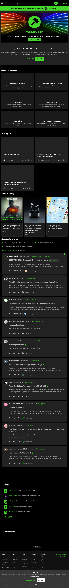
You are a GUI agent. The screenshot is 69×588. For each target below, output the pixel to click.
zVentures (33, 564)
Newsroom (33, 561)
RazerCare (24, 566)
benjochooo (12, 278)
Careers (33, 559)
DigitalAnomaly (13, 255)
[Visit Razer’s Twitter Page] (42, 564)
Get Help (24, 556)
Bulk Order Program (6, 567)
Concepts (14, 561)
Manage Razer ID (26, 568)
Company (33, 554)
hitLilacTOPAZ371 (14, 360)
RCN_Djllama (12, 500)
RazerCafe (4, 559)
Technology (14, 556)
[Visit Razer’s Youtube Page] (42, 567)
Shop (3, 554)
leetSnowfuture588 (15, 321)
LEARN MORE (30, 58)
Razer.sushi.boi (13, 489)
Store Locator (5, 561)
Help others (20, 250)
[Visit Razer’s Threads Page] (42, 562)
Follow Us (43, 554)
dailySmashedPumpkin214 (17, 403)
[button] (34, 584)
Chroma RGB (15, 559)
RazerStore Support (26, 563)
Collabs (13, 567)
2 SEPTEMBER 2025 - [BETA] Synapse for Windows (18, 246)
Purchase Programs (6, 564)
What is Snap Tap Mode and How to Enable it (17, 242)
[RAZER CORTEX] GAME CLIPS (46, 242)
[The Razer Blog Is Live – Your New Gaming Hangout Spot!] (51, 149)
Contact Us (33, 567)
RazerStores (5, 556)
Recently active (8, 250)
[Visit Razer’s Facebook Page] (42, 557)
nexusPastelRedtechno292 (17, 448)
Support (23, 554)
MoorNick (12, 425)
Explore (13, 554)
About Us (33, 556)
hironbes (11, 299)
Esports (13, 564)
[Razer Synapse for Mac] (17, 149)
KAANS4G (12, 382)
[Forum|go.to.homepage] (13, 3)
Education (4, 569)
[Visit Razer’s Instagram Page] (42, 559)
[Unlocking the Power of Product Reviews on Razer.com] (17, 177)
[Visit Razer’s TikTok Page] (42, 570)
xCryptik (11, 511)
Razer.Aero (12, 505)
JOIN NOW (40, 58)
